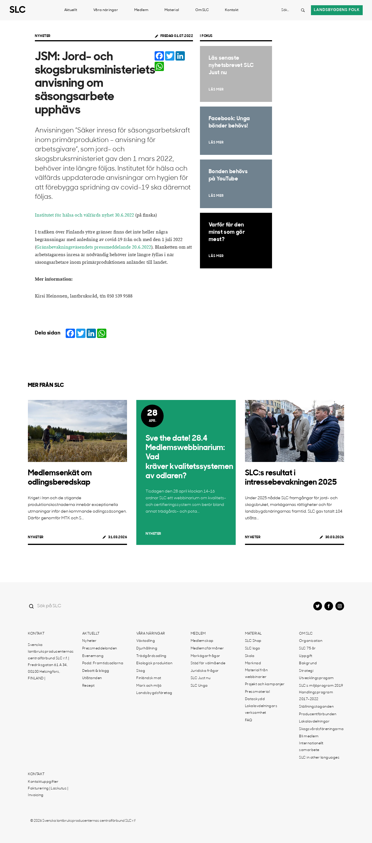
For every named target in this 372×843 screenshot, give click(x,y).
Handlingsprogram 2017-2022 (316, 696)
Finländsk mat (148, 678)
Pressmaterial (257, 692)
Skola (250, 656)
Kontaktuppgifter (43, 782)
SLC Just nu (201, 678)
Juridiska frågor (205, 671)
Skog (140, 671)
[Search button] (303, 10)
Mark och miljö (148, 686)
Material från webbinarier (256, 674)
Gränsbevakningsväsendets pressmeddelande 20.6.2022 (93, 247)
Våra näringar (105, 10)
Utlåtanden (92, 678)
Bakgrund (308, 663)
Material (171, 10)
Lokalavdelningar (314, 721)
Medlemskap (202, 641)
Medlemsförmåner (207, 648)
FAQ (248, 720)
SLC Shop (253, 641)
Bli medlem (309, 736)
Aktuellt (70, 10)
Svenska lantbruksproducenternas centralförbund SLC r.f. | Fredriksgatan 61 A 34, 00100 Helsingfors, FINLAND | (51, 661)
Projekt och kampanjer (265, 684)
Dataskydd (255, 699)
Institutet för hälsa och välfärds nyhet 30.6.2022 (84, 215)
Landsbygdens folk (337, 10)
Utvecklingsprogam (316, 678)
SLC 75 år (307, 648)
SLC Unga (199, 686)
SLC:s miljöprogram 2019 (321, 686)
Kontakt (231, 10)
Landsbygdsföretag (154, 693)
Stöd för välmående (208, 663)
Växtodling (145, 641)
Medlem (141, 10)
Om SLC (202, 10)
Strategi (306, 671)
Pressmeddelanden (99, 648)
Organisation (310, 641)
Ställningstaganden (316, 707)
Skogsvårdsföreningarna (321, 729)
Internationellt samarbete (311, 747)
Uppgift (305, 656)
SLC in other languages (319, 757)
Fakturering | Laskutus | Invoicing (48, 792)
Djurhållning (146, 648)
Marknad (253, 663)
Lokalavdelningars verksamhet (261, 709)
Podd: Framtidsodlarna (103, 663)
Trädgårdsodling (151, 656)
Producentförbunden (317, 714)
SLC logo (252, 648)
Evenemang (93, 656)
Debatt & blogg (95, 671)
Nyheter (43, 36)
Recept (88, 686)
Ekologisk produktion (154, 663)
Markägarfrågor (205, 656)
